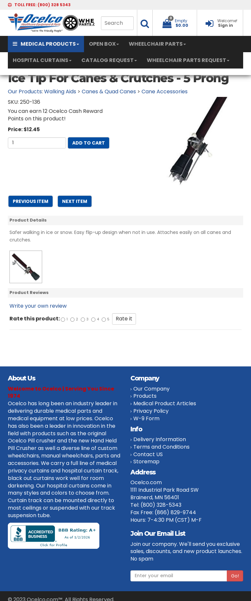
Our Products (25, 91)
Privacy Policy (151, 411)
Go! (235, 576)
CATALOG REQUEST (109, 60)
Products (145, 396)
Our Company (151, 389)
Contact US (148, 454)
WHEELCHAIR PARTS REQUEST (188, 60)
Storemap (146, 461)
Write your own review (38, 306)
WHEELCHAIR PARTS (157, 44)
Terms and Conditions (161, 447)
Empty (181, 20)
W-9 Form (146, 418)
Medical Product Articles (164, 403)
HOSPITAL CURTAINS (42, 60)
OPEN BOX (104, 44)
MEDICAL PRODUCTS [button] (46, 44)
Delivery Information (159, 439)
